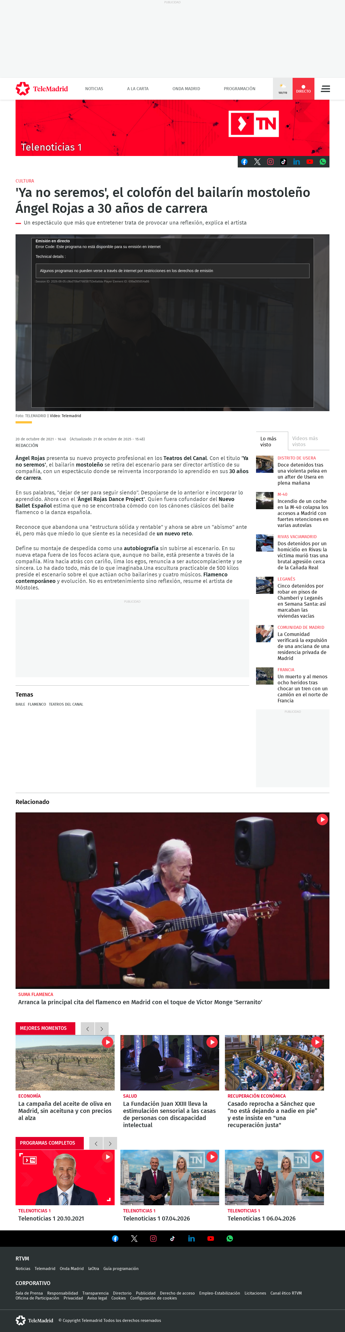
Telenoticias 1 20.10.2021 (65, 1178)
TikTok (283, 161)
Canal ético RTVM (286, 1293)
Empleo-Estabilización (219, 1293)
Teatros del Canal (66, 704)
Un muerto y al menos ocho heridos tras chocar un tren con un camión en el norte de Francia (264, 676)
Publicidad (146, 1293)
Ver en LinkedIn (191, 1238)
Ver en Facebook (115, 1239)
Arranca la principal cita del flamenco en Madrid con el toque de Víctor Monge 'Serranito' (172, 900)
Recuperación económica (257, 1096)
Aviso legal (97, 1298)
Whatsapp (322, 161)
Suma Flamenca (35, 994)
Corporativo (33, 1283)
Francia (286, 670)
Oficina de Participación (37, 1298)
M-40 (282, 494)
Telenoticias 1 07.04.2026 (169, 1178)
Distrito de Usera (297, 458)
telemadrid (34, 1320)
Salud (130, 1096)
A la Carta (137, 89)
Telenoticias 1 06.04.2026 (274, 1178)
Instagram (270, 161)
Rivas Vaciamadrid (297, 537)
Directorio (122, 1293)
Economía (29, 1096)
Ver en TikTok (172, 1239)
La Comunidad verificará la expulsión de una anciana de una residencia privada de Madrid (264, 633)
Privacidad (73, 1298)
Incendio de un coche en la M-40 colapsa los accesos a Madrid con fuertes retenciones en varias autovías (264, 500)
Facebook (244, 161)
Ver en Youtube (210, 1238)
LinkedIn (296, 161)
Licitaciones (255, 1293)
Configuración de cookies (153, 1298)
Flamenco (37, 704)
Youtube (309, 161)
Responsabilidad (62, 1293)
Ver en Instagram (153, 1238)
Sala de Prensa (29, 1293)
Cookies (118, 1298)
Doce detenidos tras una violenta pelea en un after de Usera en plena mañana (264, 464)
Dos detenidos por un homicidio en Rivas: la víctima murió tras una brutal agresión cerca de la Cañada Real (264, 543)
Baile (20, 704)
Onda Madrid (186, 89)
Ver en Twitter (134, 1239)
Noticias (94, 89)
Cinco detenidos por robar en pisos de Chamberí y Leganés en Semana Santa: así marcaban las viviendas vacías (264, 585)
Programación (239, 89)
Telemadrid (45, 1269)
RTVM (22, 1259)
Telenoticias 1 (34, 1211)
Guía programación (121, 1269)
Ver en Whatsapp (229, 1238)
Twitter (257, 161)
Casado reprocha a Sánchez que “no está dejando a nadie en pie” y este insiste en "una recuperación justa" (274, 1063)
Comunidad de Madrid (301, 627)
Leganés (286, 579)
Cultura (25, 181)
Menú (325, 89)
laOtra (93, 1269)
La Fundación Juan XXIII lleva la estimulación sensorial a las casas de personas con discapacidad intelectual (169, 1063)
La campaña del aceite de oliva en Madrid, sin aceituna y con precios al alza (65, 1063)
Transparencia (95, 1293)
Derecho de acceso (177, 1293)
